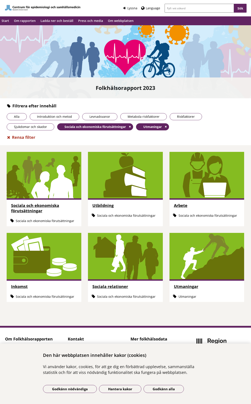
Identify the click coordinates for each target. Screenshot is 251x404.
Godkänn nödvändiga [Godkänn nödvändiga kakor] (70, 389)
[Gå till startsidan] (42, 7)
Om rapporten (25, 21)
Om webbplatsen (121, 21)
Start (5, 21)
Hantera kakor (120, 389)
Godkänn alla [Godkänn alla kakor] (164, 389)
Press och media (90, 21)
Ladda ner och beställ (57, 21)
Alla (16, 116)
